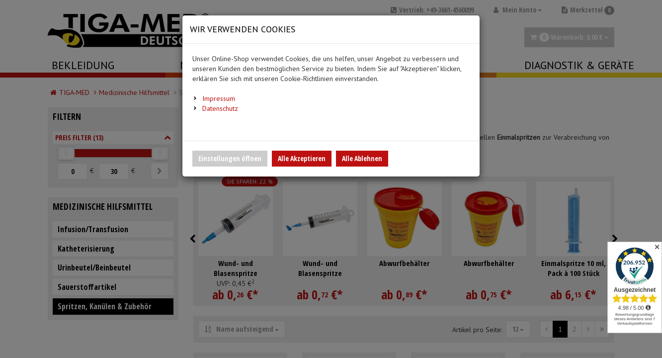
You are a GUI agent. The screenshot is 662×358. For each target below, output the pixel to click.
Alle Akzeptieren (302, 158)
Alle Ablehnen (362, 158)
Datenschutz (220, 108)
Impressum (218, 98)
